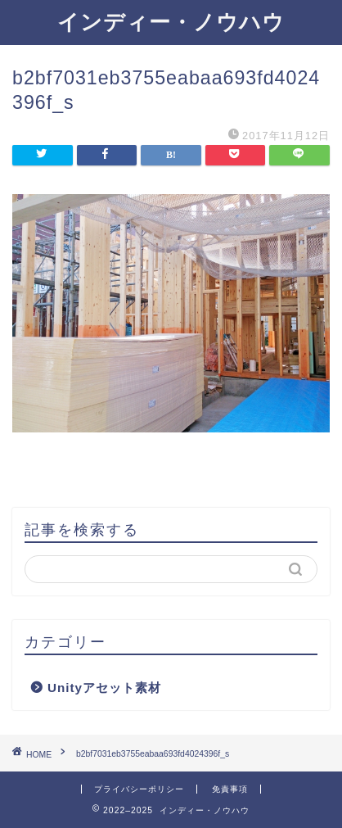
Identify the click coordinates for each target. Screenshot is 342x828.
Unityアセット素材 (104, 688)
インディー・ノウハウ (171, 21)
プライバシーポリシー (139, 789)
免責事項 (230, 789)
